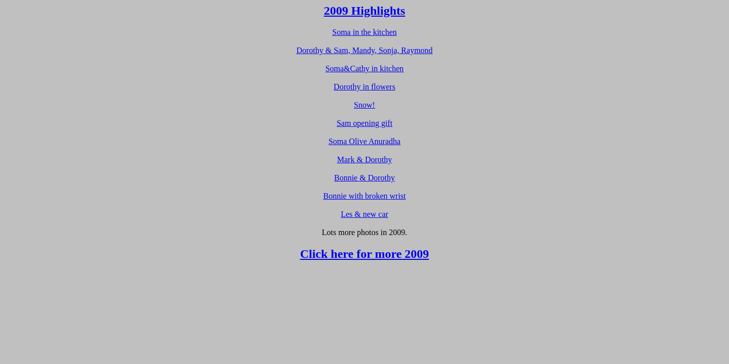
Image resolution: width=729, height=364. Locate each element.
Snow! (364, 105)
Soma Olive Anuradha (364, 141)
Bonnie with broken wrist (364, 196)
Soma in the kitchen (364, 32)
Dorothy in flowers (364, 86)
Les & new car (364, 214)
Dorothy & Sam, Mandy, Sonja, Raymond (364, 50)
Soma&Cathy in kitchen (365, 68)
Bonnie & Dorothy (364, 177)
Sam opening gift (364, 123)
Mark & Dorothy (364, 159)
